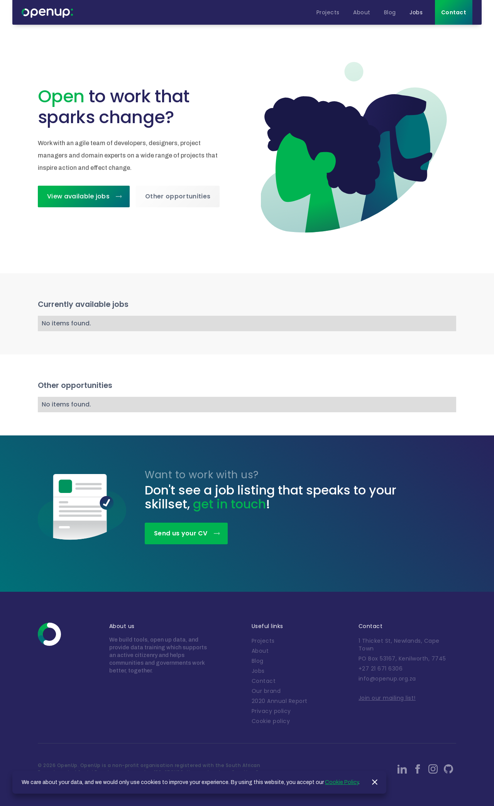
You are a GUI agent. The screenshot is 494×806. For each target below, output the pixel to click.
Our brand (266, 691)
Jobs (258, 671)
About (260, 651)
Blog (258, 661)
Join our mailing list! (387, 698)
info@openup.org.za (387, 678)
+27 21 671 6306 (381, 668)
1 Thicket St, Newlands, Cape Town (399, 644)
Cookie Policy (342, 782)
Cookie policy (271, 721)
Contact (264, 681)
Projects (263, 641)
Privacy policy (271, 711)
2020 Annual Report (280, 701)
